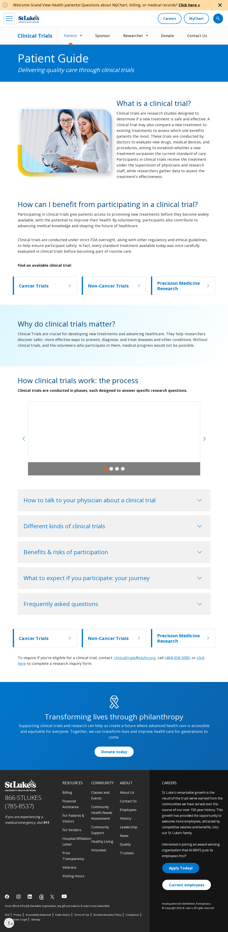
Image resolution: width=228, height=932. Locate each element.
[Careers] (169, 18)
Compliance (132, 915)
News (124, 835)
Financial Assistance (70, 804)
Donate (167, 35)
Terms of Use (81, 915)
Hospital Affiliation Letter (76, 841)
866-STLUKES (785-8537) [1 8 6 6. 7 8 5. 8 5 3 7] (23, 801)
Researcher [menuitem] (133, 35)
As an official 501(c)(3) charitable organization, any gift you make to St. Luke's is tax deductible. (57, 906)
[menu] (9, 18)
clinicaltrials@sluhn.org (135, 657)
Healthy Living (102, 841)
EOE (7, 915)
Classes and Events (100, 795)
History (125, 818)
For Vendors (71, 830)
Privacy (17, 915)
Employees (128, 810)
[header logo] (29, 18)
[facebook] (7, 897)
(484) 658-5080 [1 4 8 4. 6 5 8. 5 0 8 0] (177, 657)
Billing (67, 792)
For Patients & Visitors (73, 818)
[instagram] (18, 897)
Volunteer (99, 850)
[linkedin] (30, 897)
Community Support (100, 830)
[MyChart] (196, 18)
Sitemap (35, 919)
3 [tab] (117, 469)
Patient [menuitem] (70, 35)
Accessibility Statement (38, 915)
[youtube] (64, 896)
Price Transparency (73, 856)
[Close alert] (219, 5)
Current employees (186, 884)
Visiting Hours (73, 876)
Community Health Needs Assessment (101, 813)
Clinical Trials (35, 35)
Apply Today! (181, 868)
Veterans (69, 867)
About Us (127, 792)
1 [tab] (105, 469)
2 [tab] (111, 469)
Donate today (114, 751)
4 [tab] (123, 469)
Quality (125, 844)
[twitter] (52, 897)
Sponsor (102, 35)
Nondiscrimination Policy (107, 915)
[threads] (41, 897)
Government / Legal (16, 919)
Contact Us (197, 35)
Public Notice (62, 915)
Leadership (128, 827)
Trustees (127, 853)
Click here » (189, 4)
